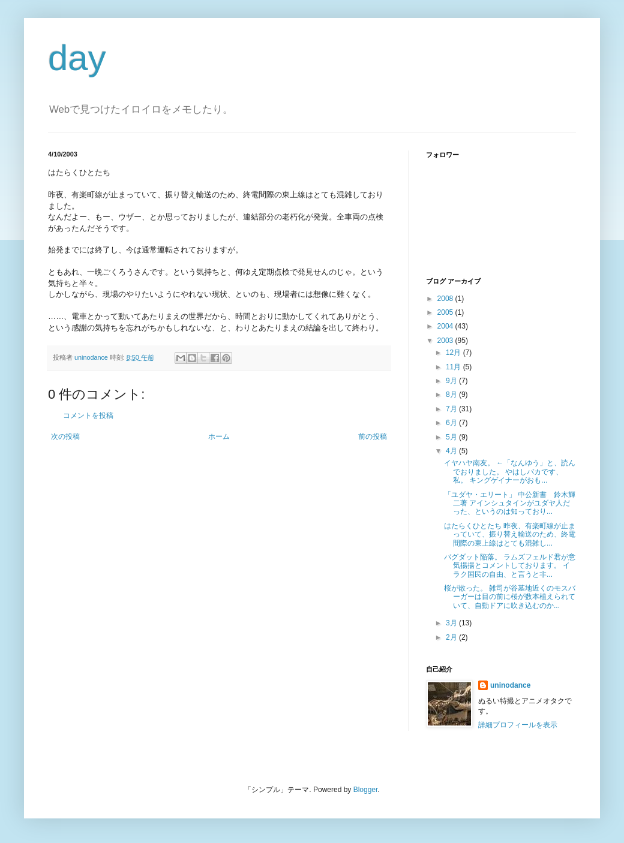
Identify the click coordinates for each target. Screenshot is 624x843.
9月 (452, 381)
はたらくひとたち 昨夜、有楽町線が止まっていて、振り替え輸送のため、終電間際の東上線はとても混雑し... (509, 534)
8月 (452, 394)
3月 (452, 623)
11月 (454, 367)
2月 (452, 637)
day (77, 58)
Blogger (365, 789)
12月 (454, 352)
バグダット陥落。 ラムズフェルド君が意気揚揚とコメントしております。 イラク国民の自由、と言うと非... (509, 566)
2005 (446, 312)
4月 (452, 451)
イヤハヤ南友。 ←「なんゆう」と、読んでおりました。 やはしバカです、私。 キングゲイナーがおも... (509, 471)
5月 (452, 437)
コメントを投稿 (88, 415)
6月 (452, 423)
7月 (452, 409)
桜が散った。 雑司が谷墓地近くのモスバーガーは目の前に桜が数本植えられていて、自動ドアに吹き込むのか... (509, 597)
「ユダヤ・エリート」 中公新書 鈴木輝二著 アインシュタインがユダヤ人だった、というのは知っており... (509, 503)
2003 (446, 340)
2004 (446, 326)
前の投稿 (372, 436)
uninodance (510, 685)
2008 (446, 298)
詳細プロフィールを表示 (517, 725)
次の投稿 (65, 436)
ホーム (219, 436)
